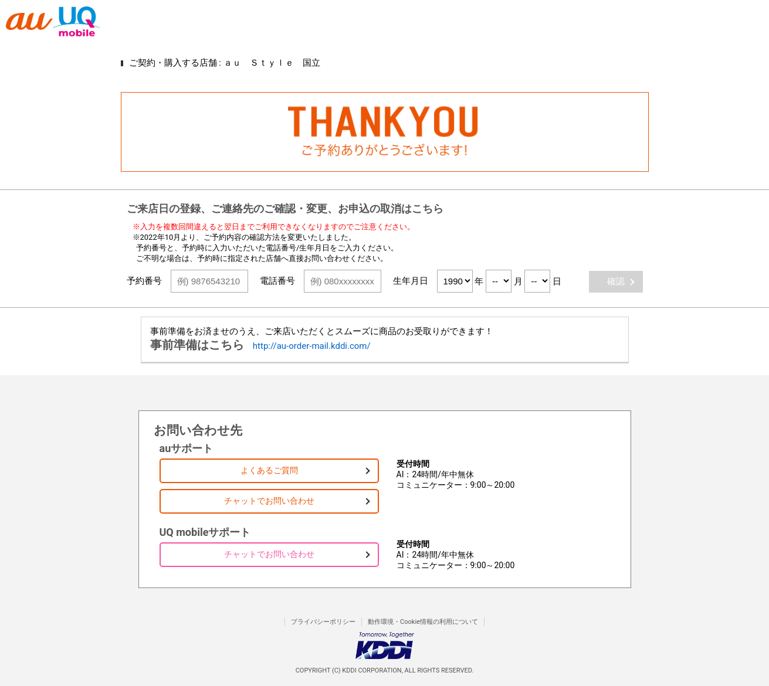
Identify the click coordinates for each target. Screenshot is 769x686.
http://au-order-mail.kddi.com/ (312, 346)
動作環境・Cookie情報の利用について (423, 622)
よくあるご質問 (269, 470)
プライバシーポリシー (323, 622)
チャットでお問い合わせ (269, 500)
